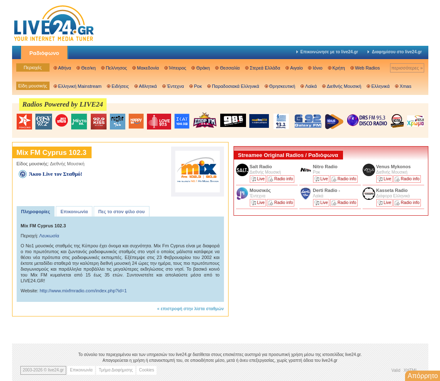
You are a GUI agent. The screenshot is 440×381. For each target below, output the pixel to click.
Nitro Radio (325, 166)
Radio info (283, 179)
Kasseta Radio (392, 190)
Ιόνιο (317, 67)
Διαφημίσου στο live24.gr (395, 52)
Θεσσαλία (230, 67)
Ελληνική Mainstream (80, 86)
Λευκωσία (49, 235)
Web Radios (367, 67)
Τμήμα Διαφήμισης (116, 370)
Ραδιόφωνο (45, 53)
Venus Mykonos (394, 166)
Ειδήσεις (120, 86)
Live (261, 179)
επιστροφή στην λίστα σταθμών (192, 308)
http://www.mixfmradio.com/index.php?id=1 (83, 290)
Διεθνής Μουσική (344, 86)
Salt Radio (261, 166)
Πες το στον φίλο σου (121, 211)
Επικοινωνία (74, 211)
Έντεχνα (175, 86)
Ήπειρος (177, 67)
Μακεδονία (148, 67)
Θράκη (203, 67)
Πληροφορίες (35, 211)
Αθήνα (64, 67)
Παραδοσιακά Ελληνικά (235, 86)
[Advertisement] (296, 276)
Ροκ (198, 86)
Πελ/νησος (116, 67)
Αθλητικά (148, 86)
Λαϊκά (311, 86)
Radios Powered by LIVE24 (62, 104)
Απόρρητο (423, 375)
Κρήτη (339, 67)
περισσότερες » (407, 67)
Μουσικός (260, 190)
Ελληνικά (380, 86)
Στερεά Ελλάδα (265, 67)
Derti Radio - (326, 190)
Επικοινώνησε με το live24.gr (327, 52)
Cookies (146, 370)
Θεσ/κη (88, 67)
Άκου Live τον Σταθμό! (55, 174)
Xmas (405, 86)
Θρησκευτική (282, 86)
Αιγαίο (296, 67)
